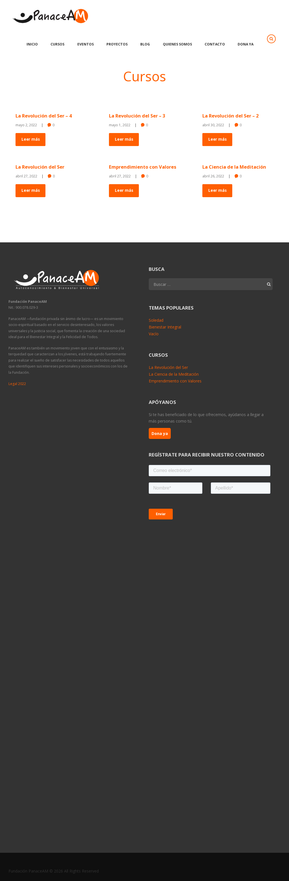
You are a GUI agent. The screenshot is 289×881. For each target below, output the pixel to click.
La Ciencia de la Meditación (234, 167)
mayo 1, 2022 (119, 125)
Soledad (156, 320)
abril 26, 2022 (213, 176)
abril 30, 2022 (213, 125)
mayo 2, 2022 (26, 125)
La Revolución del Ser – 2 (231, 115)
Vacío (154, 333)
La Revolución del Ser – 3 (138, 115)
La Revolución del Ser (41, 167)
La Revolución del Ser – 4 (44, 115)
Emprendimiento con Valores (143, 167)
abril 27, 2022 (26, 176)
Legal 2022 (17, 383)
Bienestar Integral (165, 326)
